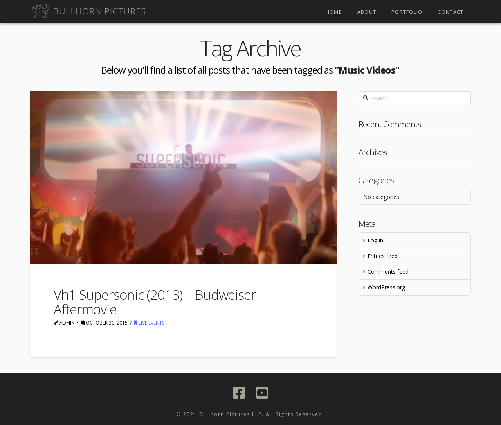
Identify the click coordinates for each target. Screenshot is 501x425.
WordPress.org (386, 287)
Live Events (149, 322)
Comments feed (388, 271)
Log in (375, 240)
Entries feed (383, 256)
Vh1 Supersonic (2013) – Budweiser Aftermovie (155, 301)
